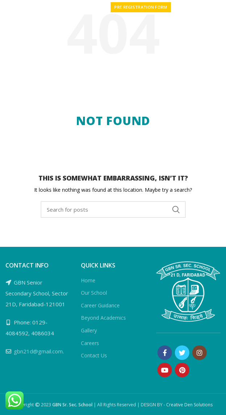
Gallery (89, 330)
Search (176, 209)
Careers (90, 343)
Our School (94, 292)
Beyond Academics (103, 317)
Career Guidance (100, 305)
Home (88, 280)
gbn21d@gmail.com (38, 351)
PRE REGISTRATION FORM (140, 7)
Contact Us (94, 355)
